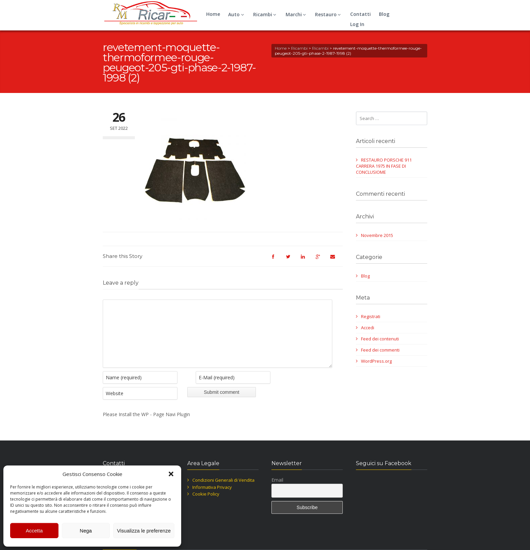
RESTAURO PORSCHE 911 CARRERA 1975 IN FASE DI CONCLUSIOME (384, 166)
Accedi (367, 328)
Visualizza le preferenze (144, 530)
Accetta (34, 530)
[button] (171, 474)
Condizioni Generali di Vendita (223, 490)
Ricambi (265, 14)
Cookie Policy (205, 504)
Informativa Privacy (212, 497)
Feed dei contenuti (380, 339)
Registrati (370, 316)
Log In (357, 24)
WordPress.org (376, 361)
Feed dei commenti (380, 350)
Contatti (360, 14)
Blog (384, 14)
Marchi (297, 14)
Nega (86, 530)
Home (213, 14)
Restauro (329, 14)
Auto (237, 14)
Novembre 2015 (377, 235)
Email (277, 490)
